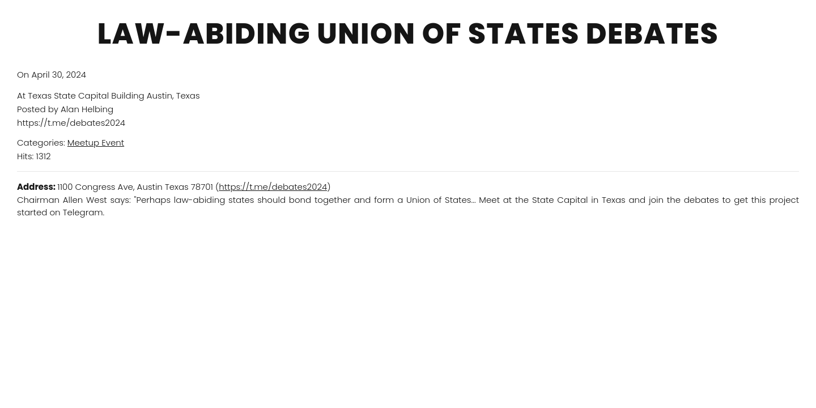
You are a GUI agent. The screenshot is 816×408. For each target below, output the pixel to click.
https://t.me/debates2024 (273, 187)
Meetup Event (95, 142)
